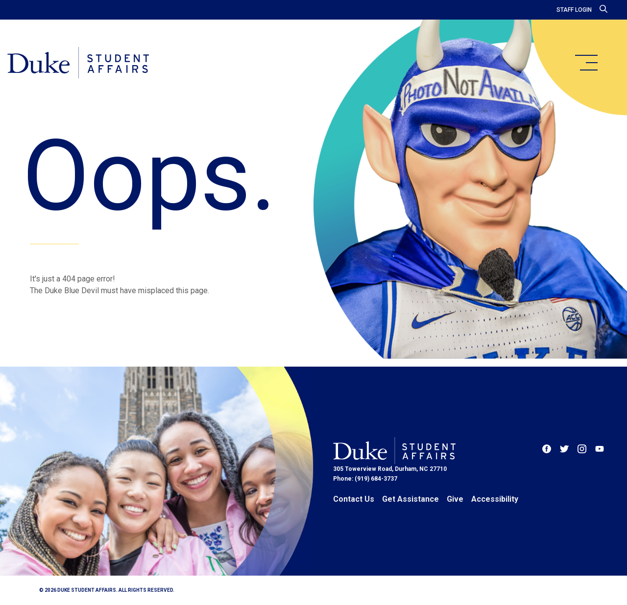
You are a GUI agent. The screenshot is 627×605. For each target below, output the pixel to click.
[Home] (79, 63)
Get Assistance (410, 499)
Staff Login (574, 9)
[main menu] (586, 62)
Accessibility (494, 499)
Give (455, 499)
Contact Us (353, 499)
